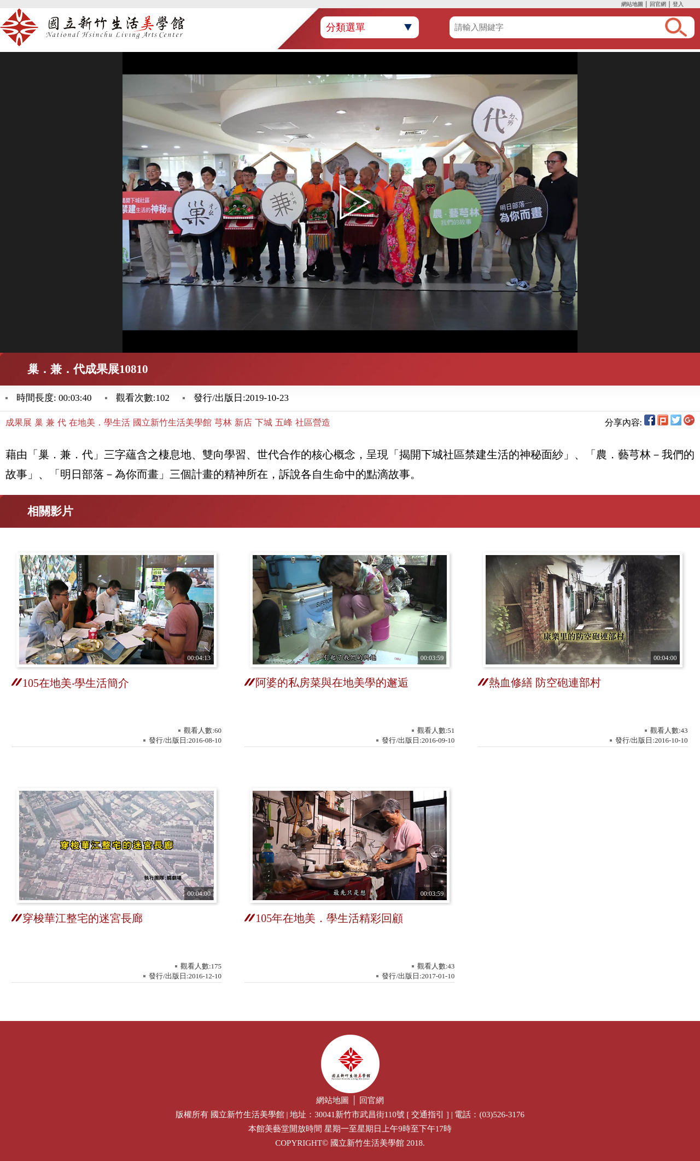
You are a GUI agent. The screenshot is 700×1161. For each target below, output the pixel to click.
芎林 (223, 422)
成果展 (18, 422)
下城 (263, 422)
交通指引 (427, 1114)
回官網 (658, 4)
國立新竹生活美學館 (172, 422)
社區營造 (312, 422)
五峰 (284, 422)
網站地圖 (632, 4)
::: (618, 5)
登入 (678, 4)
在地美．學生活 (99, 422)
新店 (243, 422)
